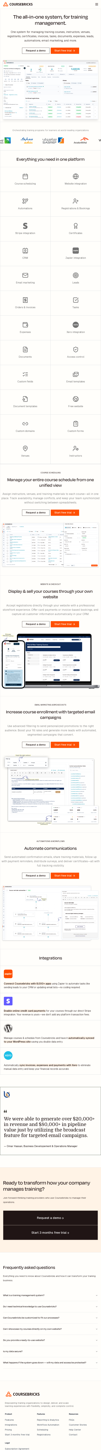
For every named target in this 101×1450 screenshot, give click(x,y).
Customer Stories (78, 1425)
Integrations (11, 1425)
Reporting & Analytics (48, 1420)
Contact (73, 1434)
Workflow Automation (48, 1425)
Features (9, 1420)
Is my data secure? (50, 1351)
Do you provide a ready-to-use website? (50, 1340)
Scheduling (42, 1429)
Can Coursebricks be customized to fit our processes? (50, 1317)
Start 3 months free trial (17, 1434)
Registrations (44, 1434)
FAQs (71, 1420)
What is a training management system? (50, 1295)
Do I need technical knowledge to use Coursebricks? (50, 1306)
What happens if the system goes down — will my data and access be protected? (50, 1362)
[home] (17, 4)
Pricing (8, 1429)
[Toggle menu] (97, 4)
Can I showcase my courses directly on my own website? (50, 1329)
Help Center (75, 1429)
